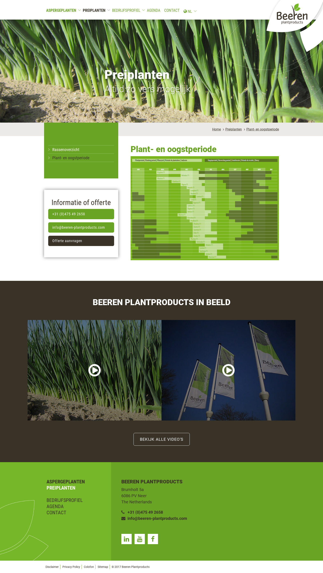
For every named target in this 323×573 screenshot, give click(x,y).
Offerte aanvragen (67, 241)
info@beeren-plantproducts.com (78, 227)
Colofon (89, 566)
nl (270, 10)
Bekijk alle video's (161, 439)
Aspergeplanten (61, 10)
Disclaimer (52, 566)
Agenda (153, 10)
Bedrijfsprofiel (126, 10)
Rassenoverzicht (65, 149)
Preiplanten (94, 10)
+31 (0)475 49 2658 (68, 214)
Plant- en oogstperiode (262, 129)
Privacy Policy (71, 566)
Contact (172, 10)
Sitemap (103, 566)
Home (216, 129)
